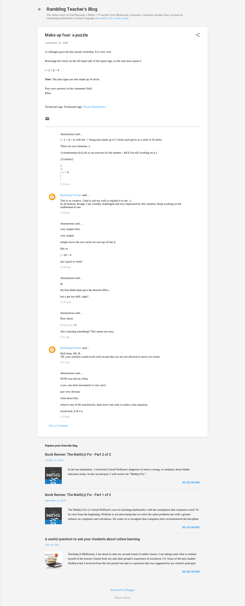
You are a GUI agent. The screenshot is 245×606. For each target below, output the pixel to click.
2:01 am (65, 337)
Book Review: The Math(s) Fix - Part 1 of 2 (78, 495)
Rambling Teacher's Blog (72, 9)
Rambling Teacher (70, 195)
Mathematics (98, 106)
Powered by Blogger (122, 589)
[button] (197, 35)
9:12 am (65, 362)
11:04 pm (65, 267)
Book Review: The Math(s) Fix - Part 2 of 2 (78, 454)
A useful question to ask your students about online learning (92, 539)
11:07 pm (65, 302)
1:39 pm (65, 416)
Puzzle (87, 106)
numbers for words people (114, 18)
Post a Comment (58, 425)
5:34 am (65, 184)
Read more (191, 482)
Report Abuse (122, 597)
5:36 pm (65, 212)
